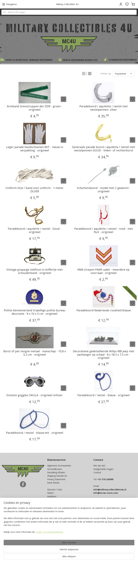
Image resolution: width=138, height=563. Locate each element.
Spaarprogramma (56, 499)
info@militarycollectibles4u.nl (109, 489)
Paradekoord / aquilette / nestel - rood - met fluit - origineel (103, 230)
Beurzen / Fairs (54, 489)
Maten (50, 492)
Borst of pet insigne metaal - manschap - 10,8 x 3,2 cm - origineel (34, 353)
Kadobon (51, 496)
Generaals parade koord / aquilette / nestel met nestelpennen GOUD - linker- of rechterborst (103, 148)
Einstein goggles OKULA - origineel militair (34, 395)
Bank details (53, 482)
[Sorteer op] (123, 73)
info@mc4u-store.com (105, 492)
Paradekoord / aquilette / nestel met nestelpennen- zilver (103, 108)
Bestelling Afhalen (56, 472)
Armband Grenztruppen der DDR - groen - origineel (34, 108)
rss (89, 557)
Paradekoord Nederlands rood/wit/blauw (103, 310)
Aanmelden (55, 518)
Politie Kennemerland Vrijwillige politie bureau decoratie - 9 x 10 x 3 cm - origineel (34, 312)
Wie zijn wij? (99, 465)
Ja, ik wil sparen (12, 541)
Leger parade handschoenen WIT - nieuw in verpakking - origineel (34, 148)
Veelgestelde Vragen (103, 469)
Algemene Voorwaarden (59, 465)
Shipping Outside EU (57, 475)
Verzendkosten (54, 469)
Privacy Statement (56, 479)
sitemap (83, 557)
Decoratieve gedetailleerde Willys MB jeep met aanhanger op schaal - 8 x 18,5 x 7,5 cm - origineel (103, 355)
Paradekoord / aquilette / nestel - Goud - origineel (34, 230)
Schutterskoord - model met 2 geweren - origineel (103, 189)
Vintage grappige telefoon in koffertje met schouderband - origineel (34, 271)
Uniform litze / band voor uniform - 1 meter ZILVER (34, 189)
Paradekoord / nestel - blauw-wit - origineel (34, 432)
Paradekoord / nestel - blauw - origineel (103, 395)
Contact (97, 472)
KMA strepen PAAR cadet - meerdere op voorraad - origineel (103, 271)
